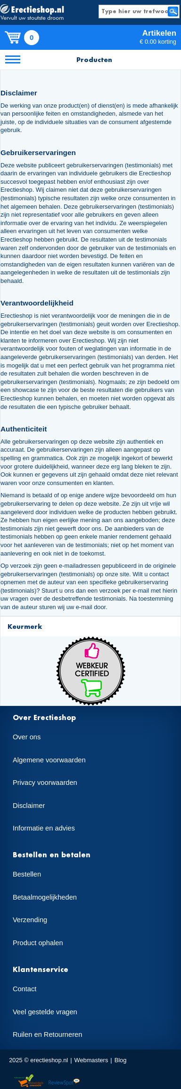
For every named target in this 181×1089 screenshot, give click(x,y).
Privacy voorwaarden (45, 782)
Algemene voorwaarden (49, 760)
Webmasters (91, 1060)
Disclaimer (29, 805)
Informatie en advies (44, 828)
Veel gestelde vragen (45, 1012)
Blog (121, 1060)
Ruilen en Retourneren (47, 1034)
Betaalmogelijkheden (45, 897)
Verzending (30, 920)
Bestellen (27, 874)
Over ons (27, 737)
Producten (94, 59)
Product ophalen (38, 943)
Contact (25, 989)
